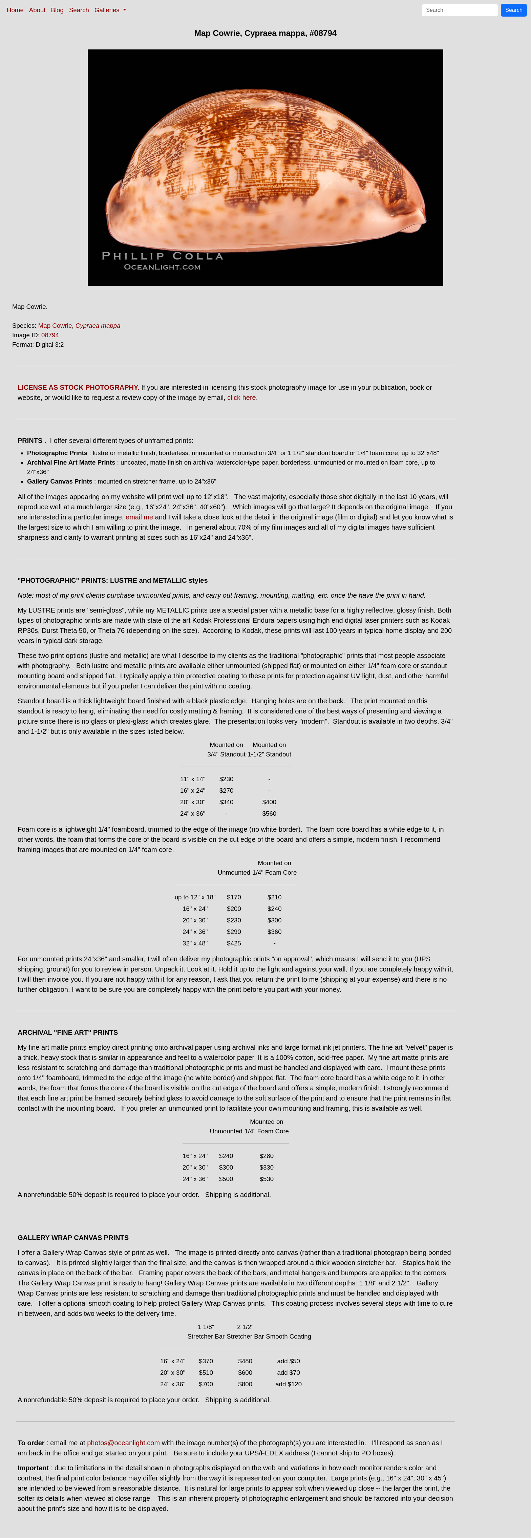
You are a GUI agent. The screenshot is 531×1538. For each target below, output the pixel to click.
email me (139, 517)
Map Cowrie (55, 325)
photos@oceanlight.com (123, 1443)
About (37, 10)
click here (241, 397)
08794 (50, 335)
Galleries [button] (107, 10)
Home (15, 10)
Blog (57, 10)
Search (79, 10)
